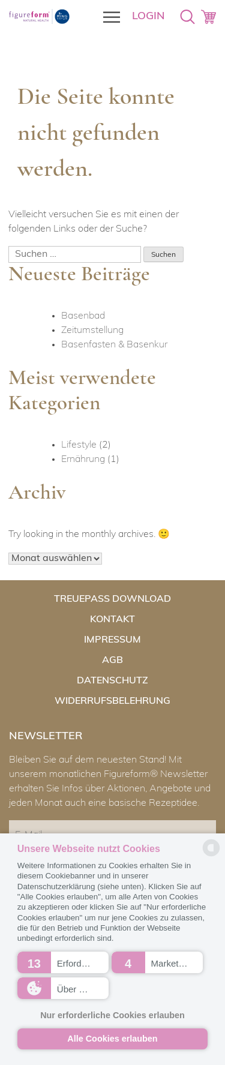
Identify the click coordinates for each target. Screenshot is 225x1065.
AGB (112, 660)
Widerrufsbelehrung (112, 698)
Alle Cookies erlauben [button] (112, 1038)
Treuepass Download (112, 602)
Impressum (112, 641)
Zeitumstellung (92, 330)
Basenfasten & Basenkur (114, 345)
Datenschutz (112, 679)
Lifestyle (79, 445)
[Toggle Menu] (108, 17)
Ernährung (83, 459)
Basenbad (83, 316)
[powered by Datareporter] (211, 855)
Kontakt (112, 621)
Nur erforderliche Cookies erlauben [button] (112, 1015)
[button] (63, 962)
